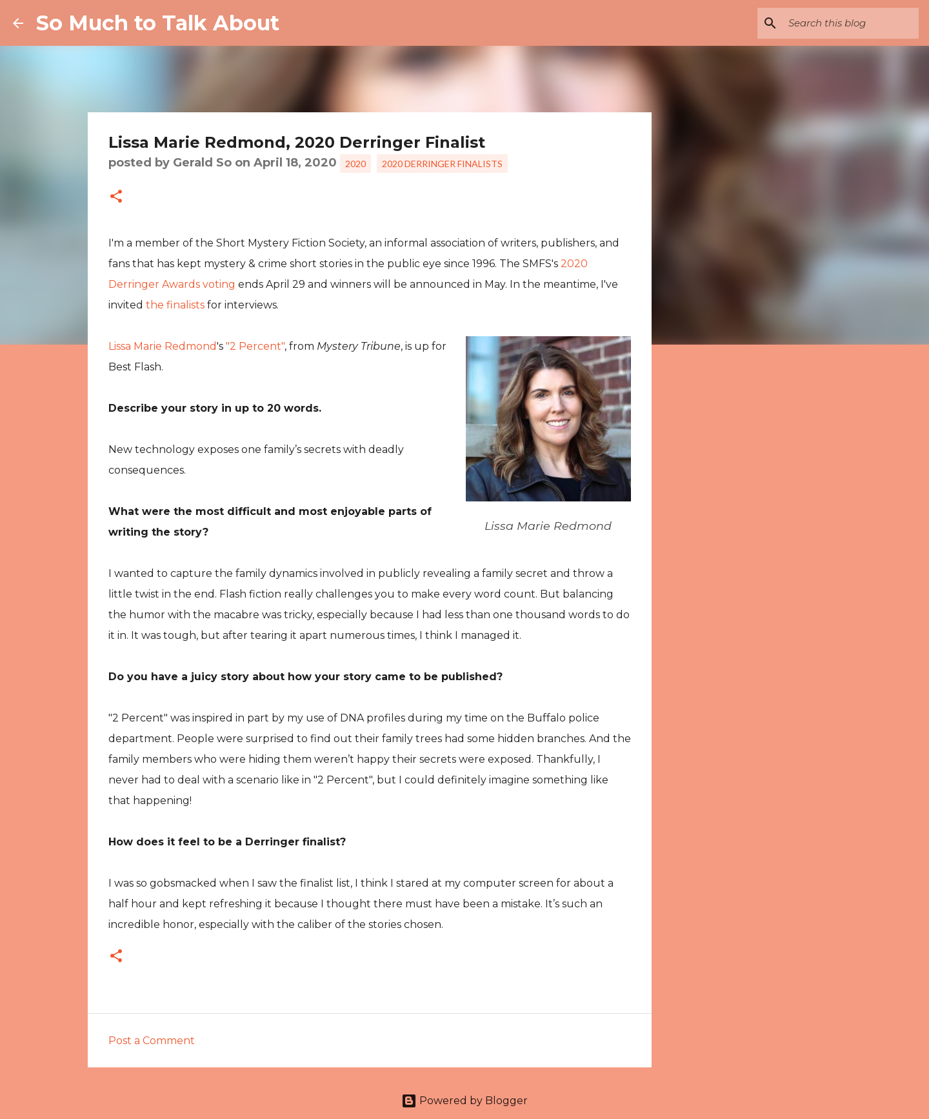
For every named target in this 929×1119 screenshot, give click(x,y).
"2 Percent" (255, 346)
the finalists (175, 305)
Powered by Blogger (464, 1100)
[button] (116, 197)
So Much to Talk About (157, 22)
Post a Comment (151, 1040)
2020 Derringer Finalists (442, 163)
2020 (355, 163)
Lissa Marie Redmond (162, 346)
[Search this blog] (851, 23)
